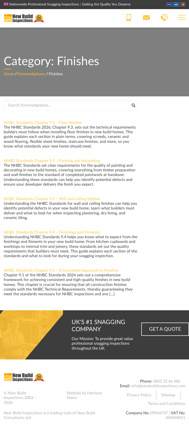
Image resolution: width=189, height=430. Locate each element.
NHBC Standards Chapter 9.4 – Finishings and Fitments (52, 232)
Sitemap (168, 395)
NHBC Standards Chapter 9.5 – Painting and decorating (52, 161)
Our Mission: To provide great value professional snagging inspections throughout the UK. (102, 343)
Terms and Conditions (166, 404)
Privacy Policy (139, 395)
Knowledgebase (31, 74)
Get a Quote (165, 329)
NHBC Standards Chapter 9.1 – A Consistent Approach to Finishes (61, 270)
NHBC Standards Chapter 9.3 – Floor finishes (43, 123)
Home (9, 74)
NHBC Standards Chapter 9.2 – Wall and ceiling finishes (52, 199)
